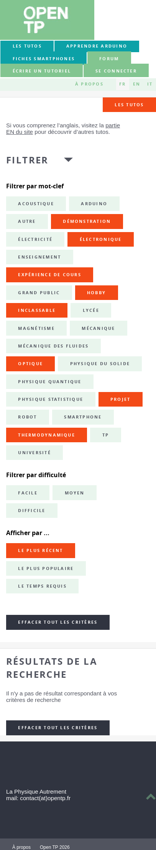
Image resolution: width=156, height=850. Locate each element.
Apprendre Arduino (96, 46)
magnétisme (36, 328)
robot (27, 417)
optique (30, 364)
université (34, 453)
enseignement (39, 257)
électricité (35, 239)
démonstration (87, 221)
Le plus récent (40, 550)
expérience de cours (49, 275)
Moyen (75, 493)
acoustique (36, 204)
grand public (39, 293)
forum (109, 59)
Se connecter (116, 71)
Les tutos (27, 46)
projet (120, 399)
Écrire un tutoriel (42, 71)
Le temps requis (42, 586)
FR (122, 84)
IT (150, 84)
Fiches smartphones (44, 59)
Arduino (94, 204)
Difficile (31, 510)
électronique (101, 239)
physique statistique (50, 399)
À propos (89, 84)
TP (105, 435)
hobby (96, 293)
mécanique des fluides (53, 346)
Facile (27, 493)
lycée (91, 310)
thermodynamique (46, 435)
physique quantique (49, 382)
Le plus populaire (46, 568)
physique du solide (100, 364)
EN (136, 84)
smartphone (83, 417)
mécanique (98, 328)
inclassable (37, 310)
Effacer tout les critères (57, 622)
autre (27, 221)
